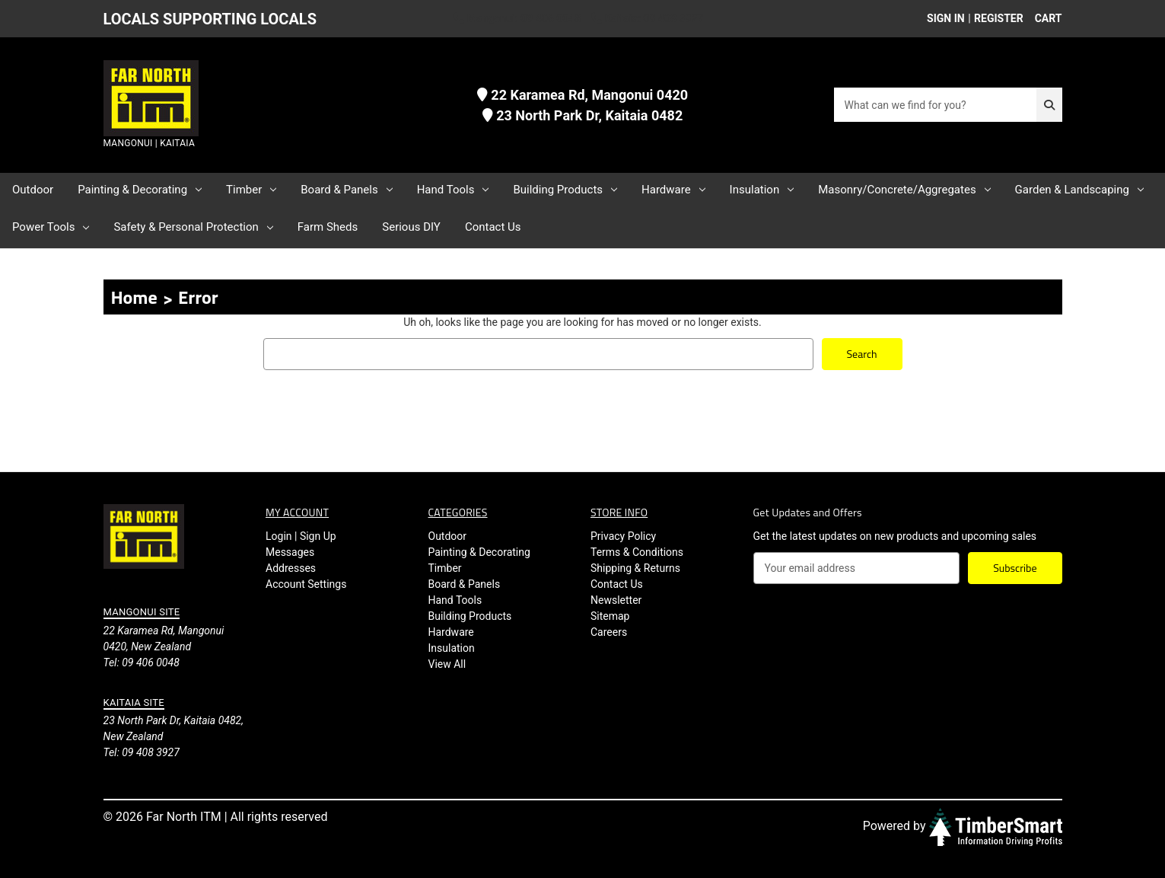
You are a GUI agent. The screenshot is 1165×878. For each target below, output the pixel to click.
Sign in (946, 18)
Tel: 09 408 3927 (141, 752)
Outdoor (32, 189)
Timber (251, 189)
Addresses (291, 568)
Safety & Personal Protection (192, 227)
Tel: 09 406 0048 (141, 662)
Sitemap (609, 616)
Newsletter (615, 600)
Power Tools (50, 227)
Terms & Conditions (636, 552)
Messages (290, 552)
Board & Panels (346, 189)
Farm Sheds (328, 227)
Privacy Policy (623, 536)
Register (998, 18)
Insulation (762, 189)
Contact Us (493, 227)
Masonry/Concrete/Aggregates (904, 189)
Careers (608, 632)
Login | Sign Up (301, 536)
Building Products (565, 189)
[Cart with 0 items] (1044, 18)
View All (447, 664)
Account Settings (306, 584)
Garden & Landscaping (1079, 189)
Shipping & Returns (635, 568)
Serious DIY (411, 227)
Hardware (673, 189)
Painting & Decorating (140, 189)
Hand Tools (453, 189)
